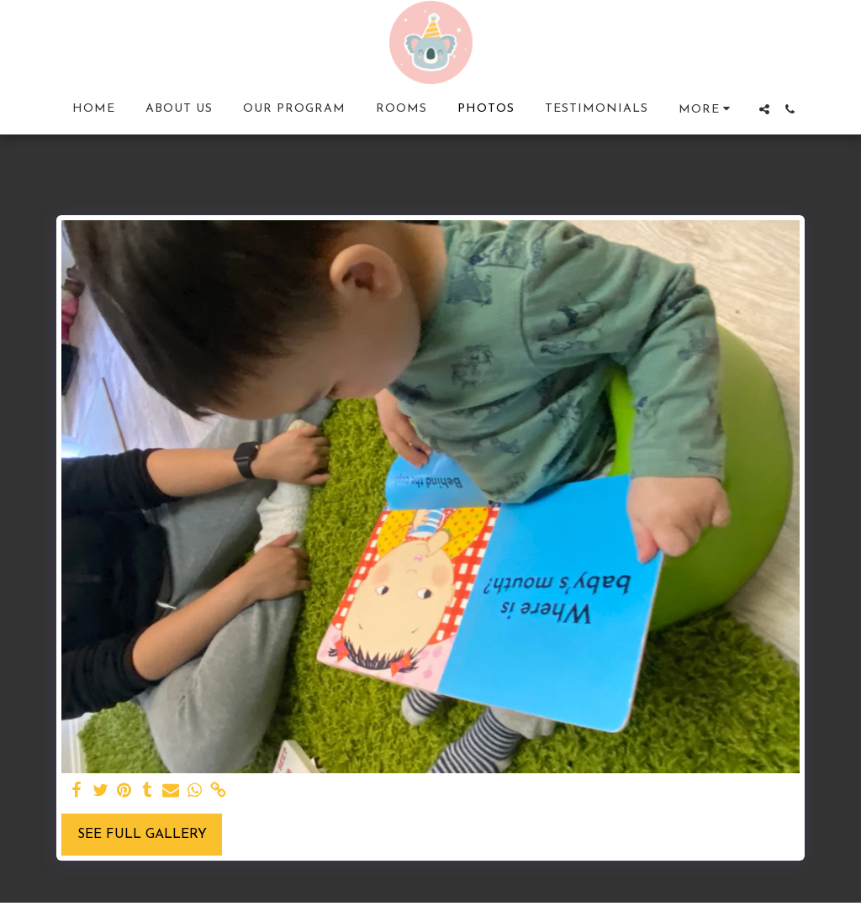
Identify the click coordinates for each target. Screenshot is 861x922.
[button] (764, 109)
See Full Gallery (142, 834)
